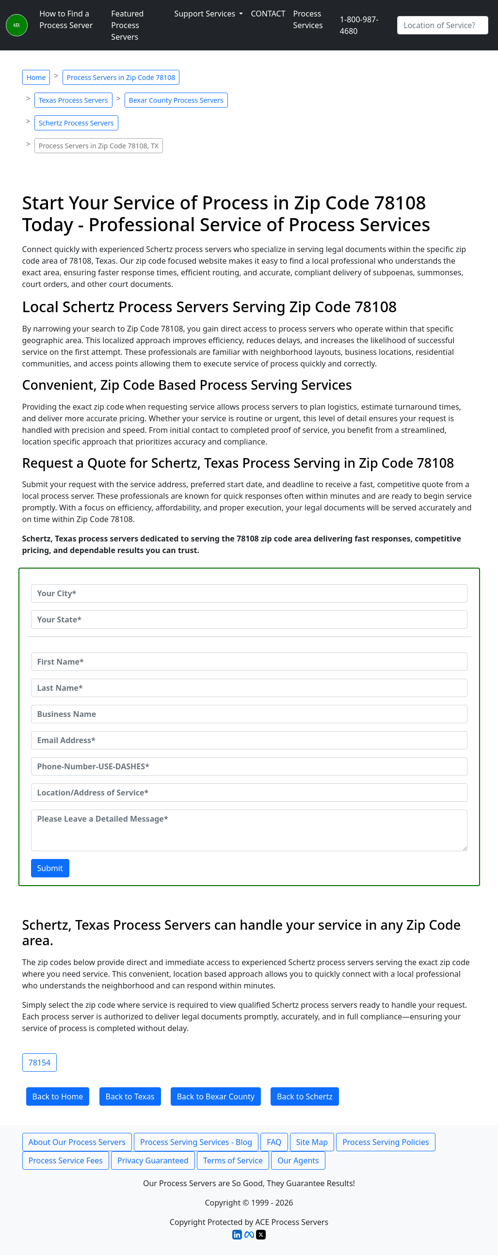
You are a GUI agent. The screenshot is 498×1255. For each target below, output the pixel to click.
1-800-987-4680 (359, 25)
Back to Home (57, 1096)
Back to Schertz (305, 1096)
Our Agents (298, 1160)
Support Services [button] (206, 13)
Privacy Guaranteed (153, 1160)
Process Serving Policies (385, 1142)
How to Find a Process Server (66, 19)
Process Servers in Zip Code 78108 (121, 77)
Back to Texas (130, 1096)
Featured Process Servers (127, 25)
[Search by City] (442, 25)
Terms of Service (233, 1160)
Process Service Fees (66, 1160)
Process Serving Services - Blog (196, 1142)
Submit (50, 868)
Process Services (308, 19)
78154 (40, 1062)
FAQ (274, 1142)
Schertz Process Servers (76, 122)
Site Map (312, 1142)
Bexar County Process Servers (176, 100)
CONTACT (268, 13)
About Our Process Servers (77, 1142)
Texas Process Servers (73, 100)
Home (36, 77)
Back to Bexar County (216, 1096)
